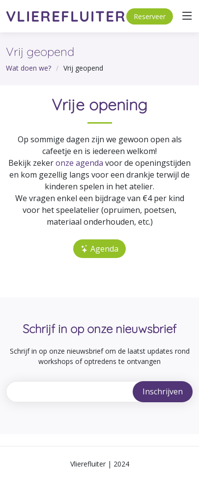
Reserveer (150, 16)
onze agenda (79, 162)
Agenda (99, 248)
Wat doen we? (28, 68)
